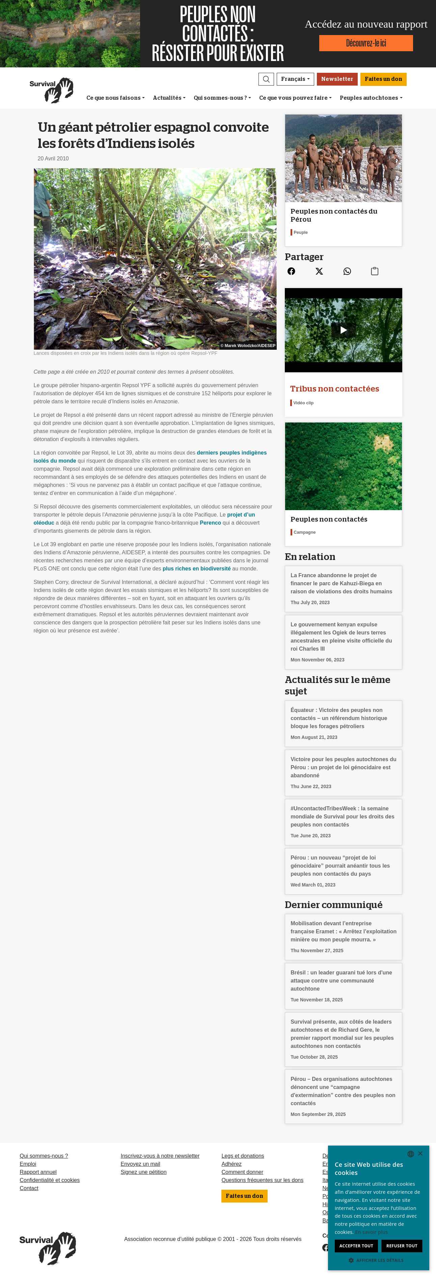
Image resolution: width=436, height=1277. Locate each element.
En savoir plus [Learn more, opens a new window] (371, 1232)
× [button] (420, 1153)
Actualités (167, 98)
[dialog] (378, 1208)
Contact (29, 1188)
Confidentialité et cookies (50, 1180)
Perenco (210, 523)
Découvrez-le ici (366, 43)
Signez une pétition (143, 1172)
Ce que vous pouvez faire (293, 98)
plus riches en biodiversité (197, 568)
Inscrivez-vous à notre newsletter (159, 1156)
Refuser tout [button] (401, 1246)
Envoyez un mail (140, 1164)
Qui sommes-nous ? (220, 98)
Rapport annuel (38, 1172)
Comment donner (242, 1172)
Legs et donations (242, 1156)
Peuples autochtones (369, 98)
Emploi (28, 1164)
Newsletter (337, 79)
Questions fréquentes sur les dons (262, 1180)
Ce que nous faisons (113, 98)
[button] (266, 79)
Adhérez (231, 1164)
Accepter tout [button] (356, 1246)
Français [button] (293, 79)
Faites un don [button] (383, 79)
